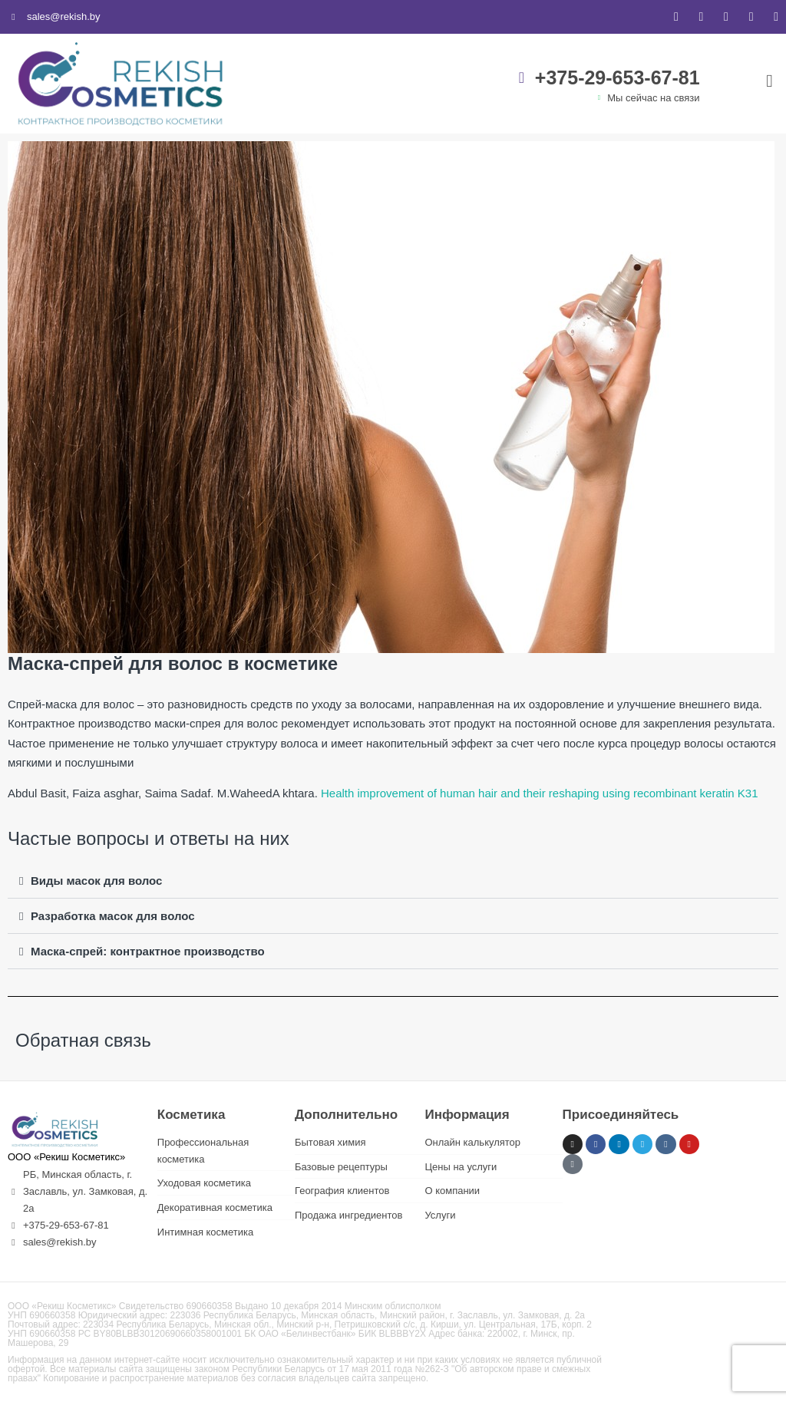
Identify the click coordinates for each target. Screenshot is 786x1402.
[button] (393, 881)
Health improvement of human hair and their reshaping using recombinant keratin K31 (539, 793)
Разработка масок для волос (113, 915)
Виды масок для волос (96, 880)
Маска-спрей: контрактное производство (148, 951)
